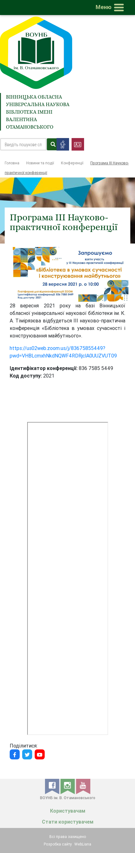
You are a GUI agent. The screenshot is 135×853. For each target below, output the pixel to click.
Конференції (72, 163)
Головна (12, 163)
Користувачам (67, 811)
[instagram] (68, 786)
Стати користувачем (67, 822)
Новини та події (40, 163)
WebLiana (82, 844)
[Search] (23, 144)
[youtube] (83, 786)
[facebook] (52, 786)
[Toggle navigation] (111, 8)
